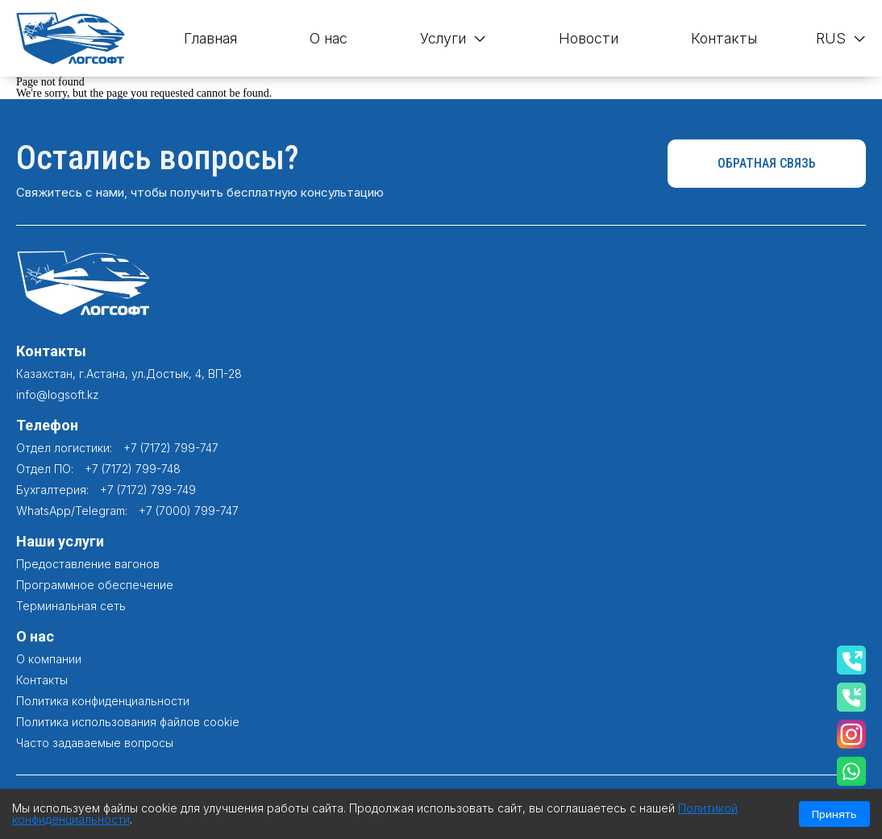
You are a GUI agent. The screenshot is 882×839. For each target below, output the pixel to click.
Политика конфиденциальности (102, 701)
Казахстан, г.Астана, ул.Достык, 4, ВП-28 (129, 373)
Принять (834, 814)
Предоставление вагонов (88, 564)
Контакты (724, 38)
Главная (210, 38)
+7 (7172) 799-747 (170, 448)
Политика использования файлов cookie (127, 722)
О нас (328, 38)
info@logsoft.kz (57, 394)
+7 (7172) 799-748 (133, 469)
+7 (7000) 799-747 (189, 510)
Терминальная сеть (71, 606)
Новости (588, 38)
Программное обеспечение (94, 585)
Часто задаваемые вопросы (94, 743)
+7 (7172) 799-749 (148, 489)
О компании (48, 659)
